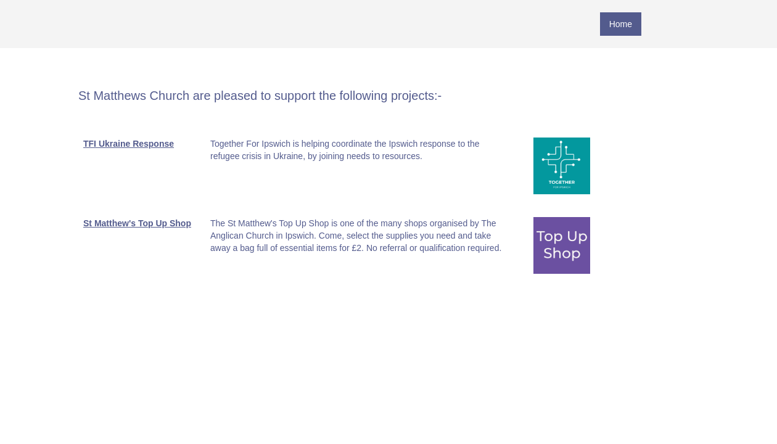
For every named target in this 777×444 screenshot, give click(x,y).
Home (620, 24)
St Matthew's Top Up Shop (137, 223)
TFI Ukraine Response (128, 144)
